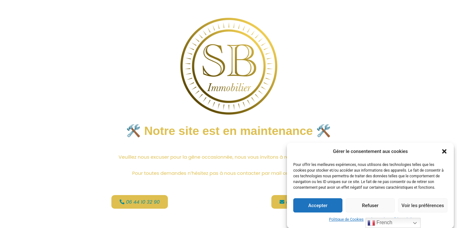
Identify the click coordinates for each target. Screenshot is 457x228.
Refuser (370, 206)
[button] (444, 152)
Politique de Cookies (346, 220)
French (380, 223)
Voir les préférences (422, 206)
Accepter (317, 206)
